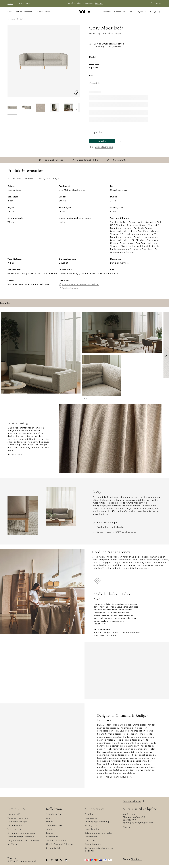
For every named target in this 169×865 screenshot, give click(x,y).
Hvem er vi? (14, 814)
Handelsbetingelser (94, 829)
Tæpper (50, 833)
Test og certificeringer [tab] (48, 178)
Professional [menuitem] (119, 12)
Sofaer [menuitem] (10, 12)
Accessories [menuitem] (29, 12)
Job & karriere (15, 825)
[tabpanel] (84, 240)
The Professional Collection (60, 844)
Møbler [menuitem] (18, 12)
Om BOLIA (16, 809)
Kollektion (54, 809)
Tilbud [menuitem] (40, 12)
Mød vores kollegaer (18, 822)
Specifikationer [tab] (15, 178)
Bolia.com (11, 19)
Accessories (52, 837)
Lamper (50, 829)
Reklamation (91, 837)
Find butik (136, 859)
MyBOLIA (12, 844)
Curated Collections (56, 840)
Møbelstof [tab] (30, 178)
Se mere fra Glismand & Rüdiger (114, 777)
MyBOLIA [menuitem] (141, 12)
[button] (84, 398)
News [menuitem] (47, 12)
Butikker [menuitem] (107, 12)
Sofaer (22, 19)
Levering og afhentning (96, 822)
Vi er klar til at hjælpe (140, 809)
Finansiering (90, 818)
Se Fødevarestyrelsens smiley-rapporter (99, 849)
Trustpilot (5, 303)
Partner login (23, 3)
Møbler (49, 822)
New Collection (54, 814)
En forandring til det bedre (21, 833)
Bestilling (89, 814)
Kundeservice (94, 809)
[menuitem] (150, 12)
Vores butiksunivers (18, 818)
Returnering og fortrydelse (98, 833)
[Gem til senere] (120, 141)
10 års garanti (91, 825)
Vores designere (16, 829)
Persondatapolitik (93, 844)
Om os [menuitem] (132, 12)
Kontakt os (90, 840)
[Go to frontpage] (84, 11)
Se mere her (14, 454)
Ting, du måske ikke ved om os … (25, 840)
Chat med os (129, 827)
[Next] (77, 108)
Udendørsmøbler (54, 825)
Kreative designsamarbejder (22, 837)
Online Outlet (53, 848)
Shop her (99, 3)
